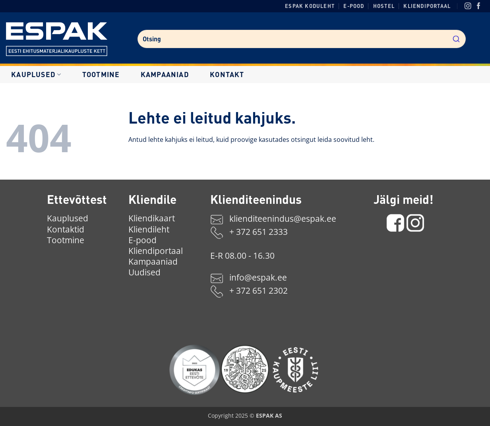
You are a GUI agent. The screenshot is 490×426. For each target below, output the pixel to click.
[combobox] (302, 39)
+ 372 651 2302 (258, 290)
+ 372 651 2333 (258, 232)
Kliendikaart (151, 218)
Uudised (144, 272)
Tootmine (101, 74)
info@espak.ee (258, 277)
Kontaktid (65, 229)
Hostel (384, 6)
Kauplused (36, 74)
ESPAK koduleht (310, 6)
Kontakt (227, 74)
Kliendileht (148, 229)
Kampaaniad (165, 74)
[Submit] (456, 38)
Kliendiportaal (427, 6)
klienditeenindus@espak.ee (282, 219)
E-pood (353, 6)
